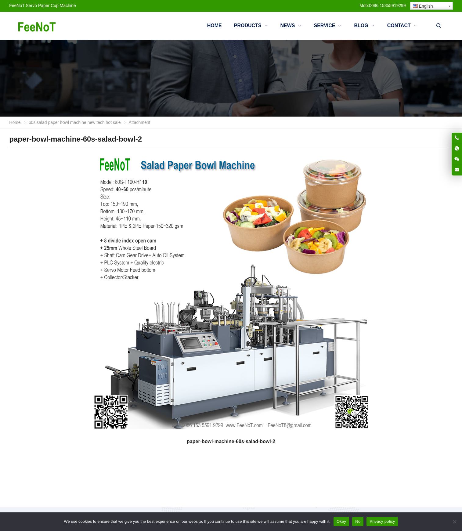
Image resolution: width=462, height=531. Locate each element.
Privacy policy (382, 521)
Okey (341, 521)
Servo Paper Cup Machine (51, 5)
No (357, 521)
